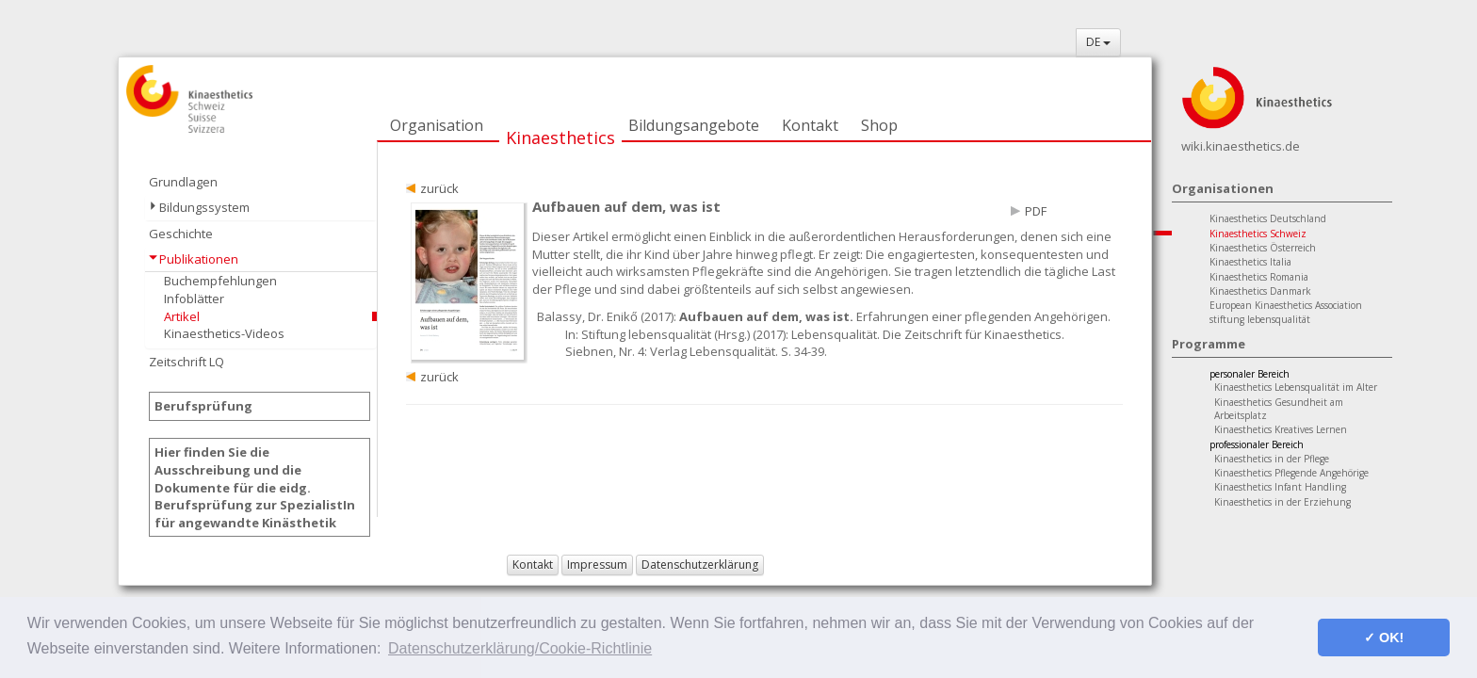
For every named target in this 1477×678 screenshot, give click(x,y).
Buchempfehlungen (220, 280)
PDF (1036, 210)
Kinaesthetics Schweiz (1258, 233)
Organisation (436, 125)
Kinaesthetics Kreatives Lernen (1280, 429)
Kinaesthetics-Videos (224, 333)
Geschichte (181, 233)
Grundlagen (183, 181)
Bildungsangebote (693, 125)
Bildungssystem (204, 207)
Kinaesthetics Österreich (1262, 247)
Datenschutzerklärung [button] (699, 565)
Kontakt (810, 125)
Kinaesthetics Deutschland (1267, 218)
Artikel (182, 316)
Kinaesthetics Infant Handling (1280, 486)
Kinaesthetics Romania (1258, 276)
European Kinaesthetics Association (1285, 305)
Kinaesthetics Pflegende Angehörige (1291, 472)
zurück (439, 188)
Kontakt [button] (532, 565)
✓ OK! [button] (1384, 637)
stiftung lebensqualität (1259, 319)
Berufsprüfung (203, 405)
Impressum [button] (597, 565)
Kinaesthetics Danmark (1260, 291)
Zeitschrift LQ (186, 361)
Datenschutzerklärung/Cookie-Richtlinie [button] (520, 648)
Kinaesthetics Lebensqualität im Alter (1295, 387)
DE (1098, 42)
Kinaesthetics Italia (1250, 261)
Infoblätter (194, 298)
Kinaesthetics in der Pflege (1271, 458)
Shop (879, 125)
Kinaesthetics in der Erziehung (1282, 501)
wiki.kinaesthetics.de (1240, 145)
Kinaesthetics (560, 137)
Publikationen (198, 258)
